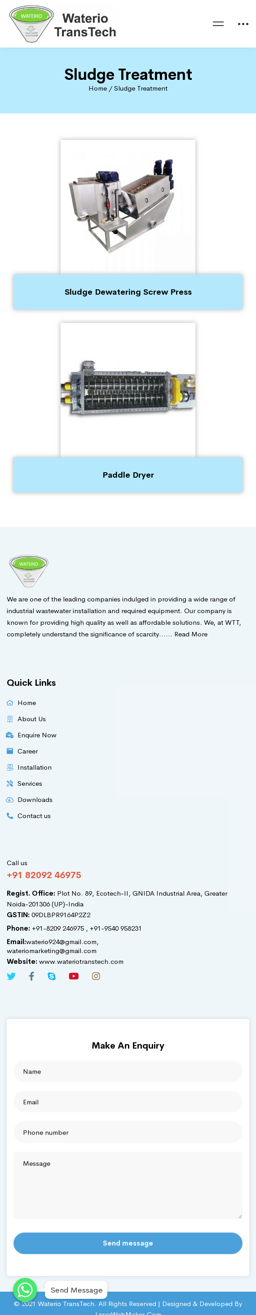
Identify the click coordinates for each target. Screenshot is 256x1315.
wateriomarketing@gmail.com (52, 950)
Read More (190, 634)
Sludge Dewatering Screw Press (128, 292)
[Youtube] (73, 976)
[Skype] (51, 976)
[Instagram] (96, 976)
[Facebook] (31, 976)
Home (97, 88)
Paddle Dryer (128, 475)
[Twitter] (11, 976)
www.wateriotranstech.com (65, 961)
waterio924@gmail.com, (53, 941)
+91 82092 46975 (44, 875)
